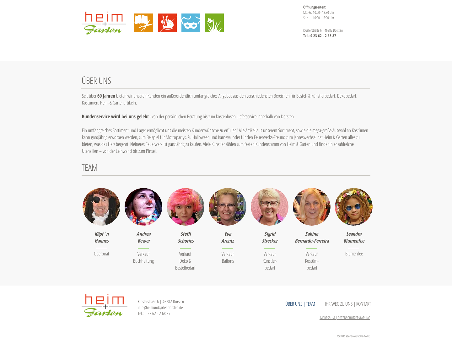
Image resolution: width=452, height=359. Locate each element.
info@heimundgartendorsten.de (160, 307)
